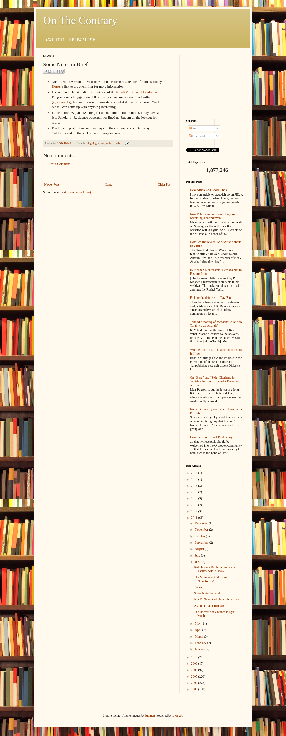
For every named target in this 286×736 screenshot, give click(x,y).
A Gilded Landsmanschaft (210, 605)
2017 (194, 479)
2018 (194, 473)
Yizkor (198, 587)
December (202, 523)
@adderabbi (61, 102)
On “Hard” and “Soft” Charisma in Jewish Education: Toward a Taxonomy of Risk (215, 381)
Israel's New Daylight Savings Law (216, 599)
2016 (194, 485)
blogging (91, 143)
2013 (194, 505)
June (198, 562)
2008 (194, 670)
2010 (194, 657)
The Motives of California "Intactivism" (210, 579)
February (201, 643)
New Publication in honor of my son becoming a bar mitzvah (213, 216)
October (200, 536)
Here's (56, 86)
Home (108, 184)
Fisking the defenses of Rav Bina (211, 297)
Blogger (177, 715)
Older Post (165, 184)
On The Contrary (80, 20)
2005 (194, 689)
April (198, 630)
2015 (194, 492)
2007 (194, 676)
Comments (197, 136)
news (101, 143)
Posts (194, 128)
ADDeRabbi (64, 143)
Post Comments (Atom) (76, 192)
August (200, 549)
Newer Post (51, 184)
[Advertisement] (108, 174)
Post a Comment (59, 164)
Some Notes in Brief (207, 593)
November (202, 529)
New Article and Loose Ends (208, 190)
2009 (194, 663)
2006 (194, 683)
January (200, 649)
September (202, 542)
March (199, 636)
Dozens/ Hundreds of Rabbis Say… (213, 437)
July (198, 555)
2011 (194, 517)
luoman (150, 715)
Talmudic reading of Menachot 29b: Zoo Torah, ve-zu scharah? (216, 323)
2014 (194, 498)
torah (117, 143)
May (198, 623)
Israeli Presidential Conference (137, 92)
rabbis (109, 143)
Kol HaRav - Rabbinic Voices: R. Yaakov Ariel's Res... (215, 569)
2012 (194, 511)
